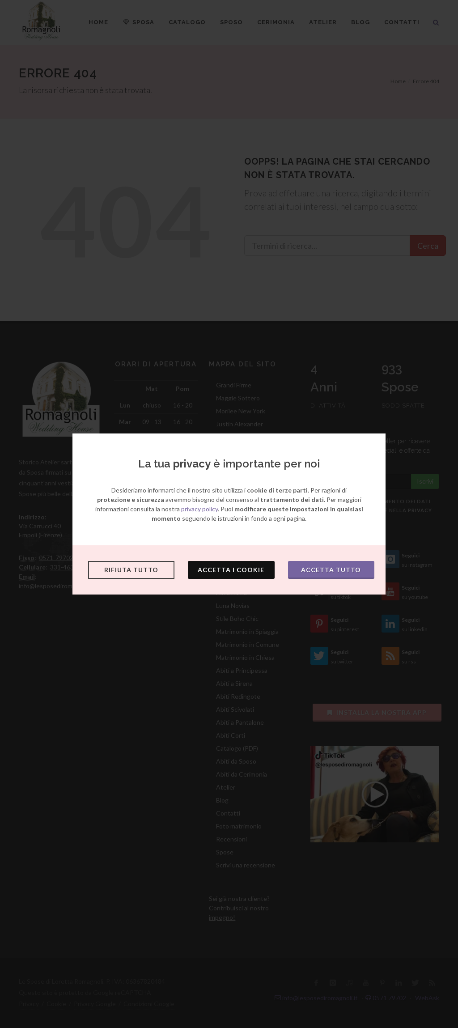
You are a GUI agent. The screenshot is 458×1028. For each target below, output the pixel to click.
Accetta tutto (331, 569)
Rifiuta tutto (131, 569)
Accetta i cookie (231, 569)
